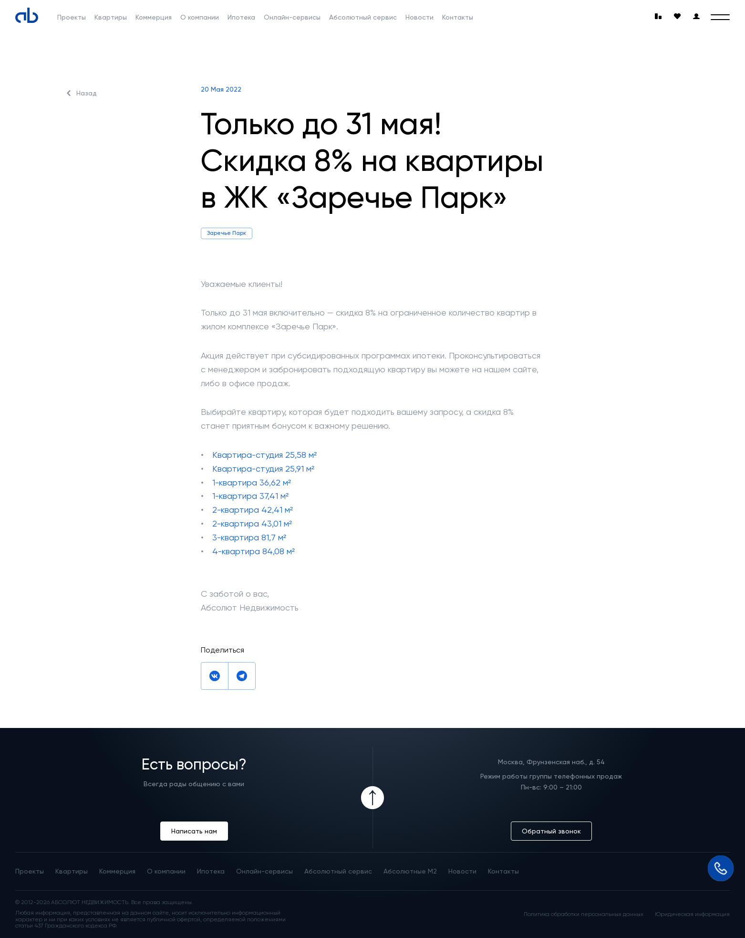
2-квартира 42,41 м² (252, 510)
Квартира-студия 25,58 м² (264, 455)
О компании (199, 17)
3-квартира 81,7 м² (249, 537)
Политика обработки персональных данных (583, 914)
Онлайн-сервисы (292, 17)
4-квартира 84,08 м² (253, 551)
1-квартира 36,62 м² (251, 482)
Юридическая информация (692, 914)
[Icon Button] (372, 797)
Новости (419, 17)
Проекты (71, 17)
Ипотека (241, 17)
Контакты (457, 17)
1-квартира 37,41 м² (250, 496)
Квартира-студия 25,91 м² (263, 469)
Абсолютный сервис (363, 17)
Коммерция (153, 17)
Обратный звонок (551, 831)
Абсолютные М (410, 871)
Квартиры (110, 17)
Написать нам (194, 831)
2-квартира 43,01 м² (252, 523)
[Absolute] (26, 15)
